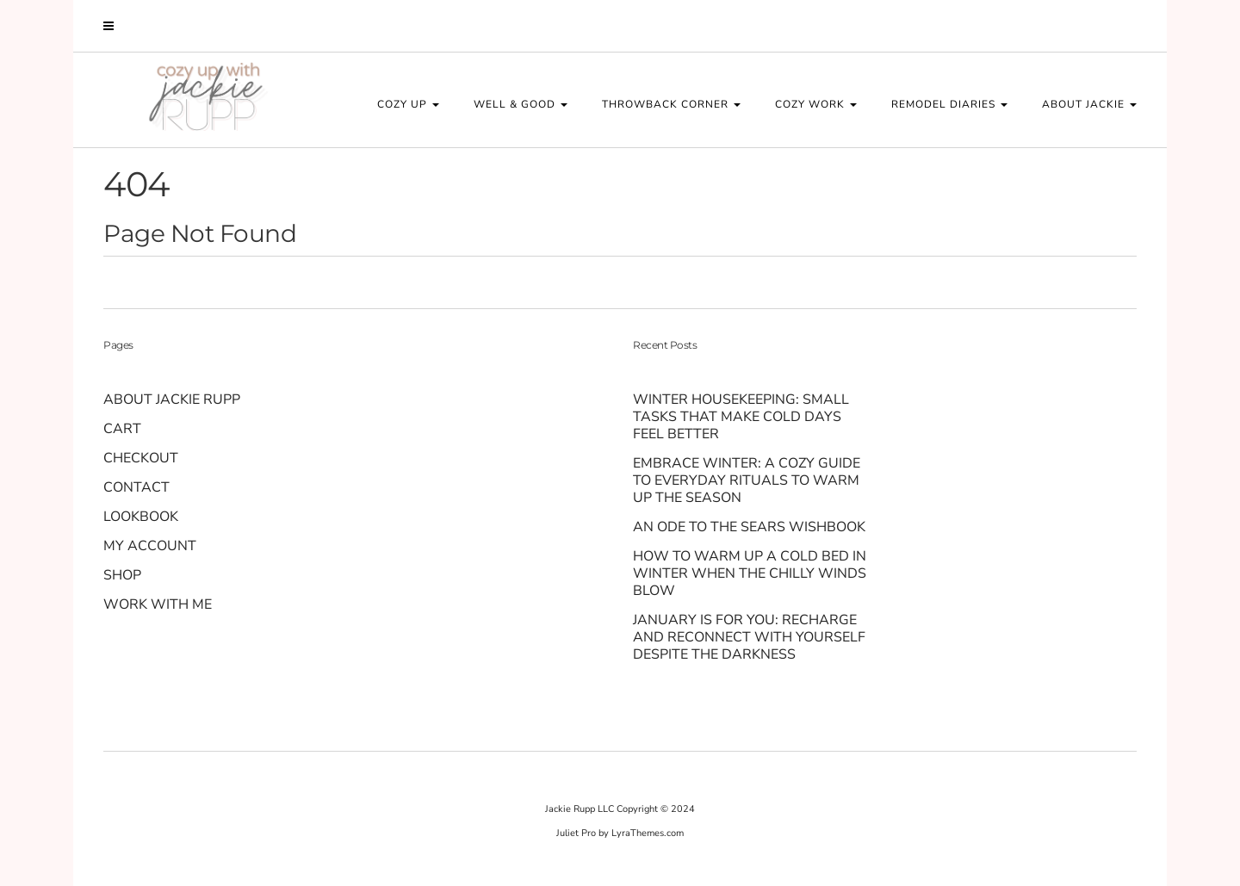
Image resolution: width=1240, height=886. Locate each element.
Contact (136, 487)
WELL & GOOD (520, 104)
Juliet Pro (576, 833)
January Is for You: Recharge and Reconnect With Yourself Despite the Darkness (749, 637)
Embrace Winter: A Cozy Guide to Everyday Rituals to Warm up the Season (746, 480)
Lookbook (140, 516)
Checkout (140, 458)
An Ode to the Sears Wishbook (751, 526)
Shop (122, 575)
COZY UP (408, 104)
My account (149, 545)
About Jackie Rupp (171, 399)
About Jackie (1089, 104)
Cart (122, 428)
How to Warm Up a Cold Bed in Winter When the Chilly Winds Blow (749, 573)
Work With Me (157, 604)
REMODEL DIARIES (949, 104)
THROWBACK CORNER (671, 104)
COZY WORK (816, 104)
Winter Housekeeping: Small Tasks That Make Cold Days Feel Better (741, 416)
